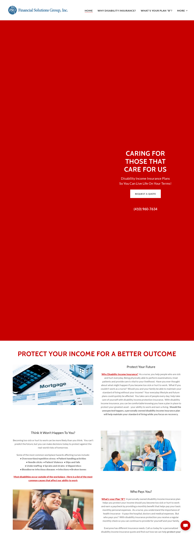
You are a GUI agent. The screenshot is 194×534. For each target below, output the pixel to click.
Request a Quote (145, 194)
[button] (182, 10)
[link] (38, 9)
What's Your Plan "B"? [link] (156, 10)
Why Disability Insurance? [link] (117, 10)
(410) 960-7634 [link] (145, 209)
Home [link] (89, 10)
